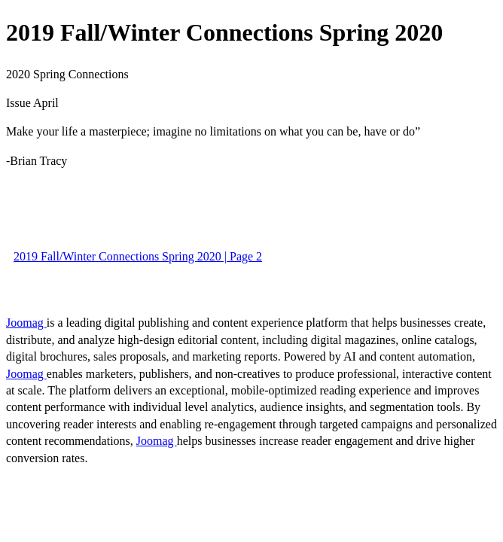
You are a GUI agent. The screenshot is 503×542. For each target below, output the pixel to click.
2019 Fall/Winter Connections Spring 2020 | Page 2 (138, 256)
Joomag (26, 322)
